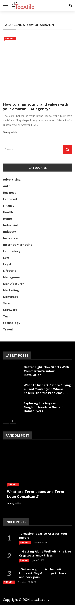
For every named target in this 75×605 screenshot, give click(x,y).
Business (10, 38)
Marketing (11, 290)
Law (6, 258)
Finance (8, 205)
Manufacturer (13, 284)
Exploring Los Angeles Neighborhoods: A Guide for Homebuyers (45, 407)
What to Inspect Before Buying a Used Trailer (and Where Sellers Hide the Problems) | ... (47, 389)
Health (8, 212)
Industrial (10, 225)
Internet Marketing (17, 244)
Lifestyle (9, 271)
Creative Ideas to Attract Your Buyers (43, 535)
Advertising (12, 179)
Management (13, 277)
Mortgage (10, 297)
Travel (8, 329)
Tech (6, 316)
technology (11, 323)
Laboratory (11, 251)
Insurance (10, 238)
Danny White (10, 132)
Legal (7, 264)
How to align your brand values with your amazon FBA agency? (35, 106)
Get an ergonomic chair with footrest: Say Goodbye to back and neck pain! (42, 573)
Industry (9, 231)
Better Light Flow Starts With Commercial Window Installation (46, 371)
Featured (10, 199)
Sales (7, 303)
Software (10, 310)
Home (7, 218)
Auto (6, 186)
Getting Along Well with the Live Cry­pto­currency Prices (45, 553)
